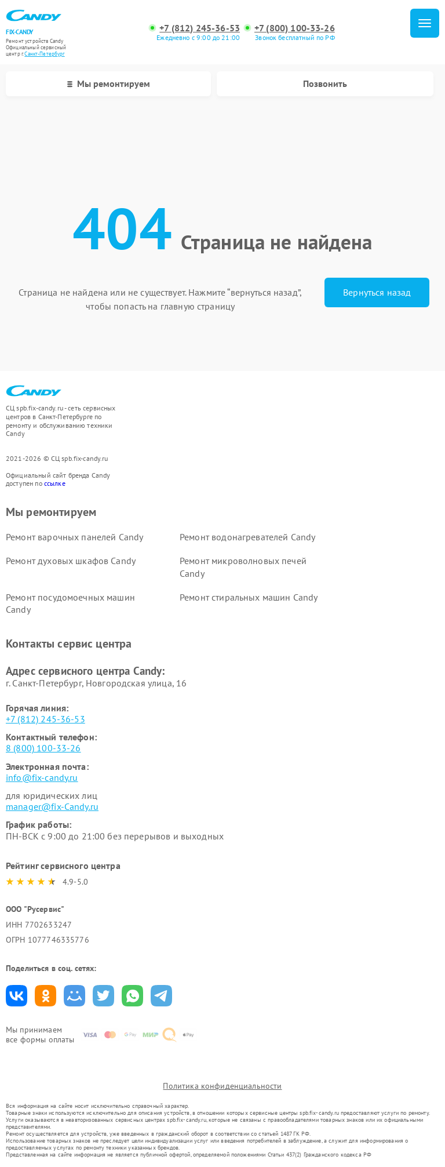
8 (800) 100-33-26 (43, 748)
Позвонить (325, 83)
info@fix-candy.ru (42, 777)
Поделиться (16, 995)
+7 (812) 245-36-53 (199, 28)
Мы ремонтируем (108, 83)
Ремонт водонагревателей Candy (247, 537)
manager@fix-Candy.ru (52, 806)
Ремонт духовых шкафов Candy (71, 560)
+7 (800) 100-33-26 (294, 28)
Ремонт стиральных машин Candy (249, 597)
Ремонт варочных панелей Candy (74, 537)
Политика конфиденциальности (222, 1086)
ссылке (54, 483)
